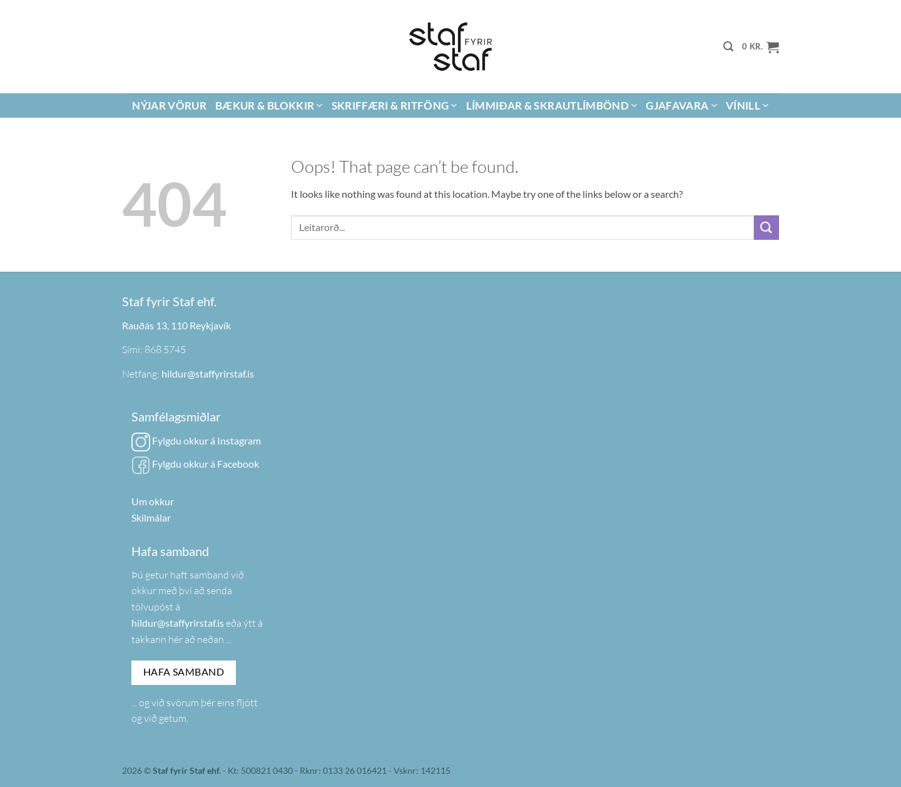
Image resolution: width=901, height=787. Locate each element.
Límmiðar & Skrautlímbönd (552, 105)
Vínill (747, 105)
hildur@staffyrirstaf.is (207, 373)
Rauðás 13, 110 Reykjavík (176, 325)
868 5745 (165, 349)
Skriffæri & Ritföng (394, 105)
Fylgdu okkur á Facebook (195, 464)
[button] (728, 46)
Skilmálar (151, 517)
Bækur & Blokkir (269, 105)
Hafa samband (184, 671)
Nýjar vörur (169, 105)
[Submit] (766, 227)
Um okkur (152, 501)
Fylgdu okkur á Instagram (196, 440)
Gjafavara (681, 105)
